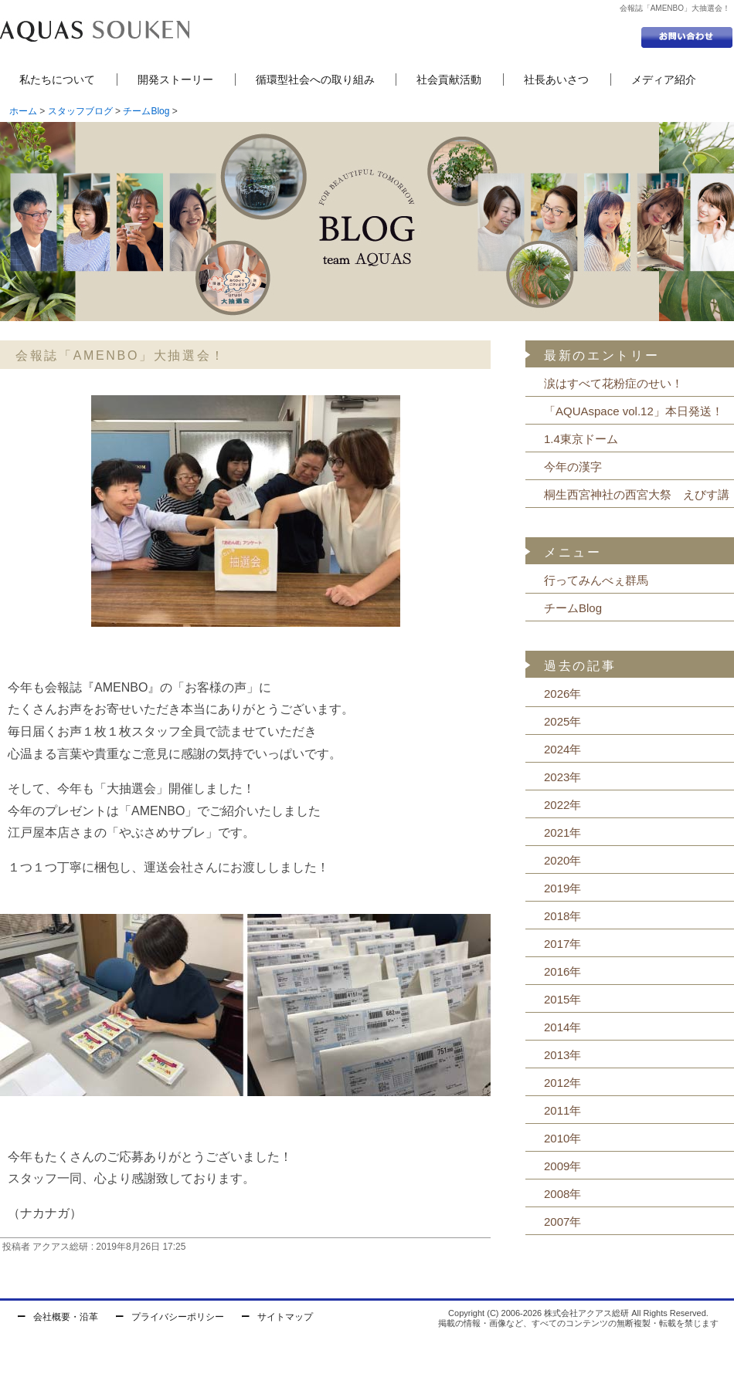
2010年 (562, 1138)
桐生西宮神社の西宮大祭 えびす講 (636, 494)
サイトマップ (285, 1316)
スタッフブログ (80, 111)
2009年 (562, 1166)
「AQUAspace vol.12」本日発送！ (633, 411)
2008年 (562, 1193)
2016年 (562, 971)
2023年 (562, 776)
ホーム (23, 111)
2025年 (562, 721)
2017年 (562, 943)
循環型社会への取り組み (315, 79)
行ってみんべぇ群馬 (596, 580)
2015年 (562, 999)
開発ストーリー (175, 79)
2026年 (562, 693)
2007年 (562, 1221)
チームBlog (146, 111)
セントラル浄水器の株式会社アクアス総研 (94, 31)
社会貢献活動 (448, 79)
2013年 (562, 1054)
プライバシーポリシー (177, 1316)
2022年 (562, 804)
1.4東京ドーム (581, 438)
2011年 (562, 1110)
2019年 (562, 888)
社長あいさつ (556, 79)
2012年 (562, 1082)
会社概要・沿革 (65, 1316)
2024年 (562, 749)
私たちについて (57, 79)
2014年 (562, 1027)
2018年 (562, 915)
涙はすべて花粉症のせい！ (613, 383)
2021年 (562, 832)
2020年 (562, 860)
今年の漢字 (573, 466)
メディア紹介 (663, 79)
